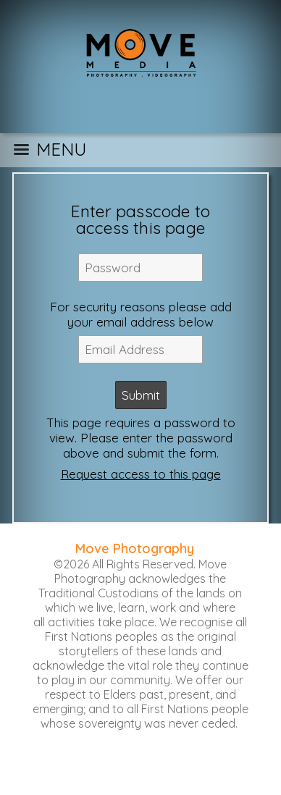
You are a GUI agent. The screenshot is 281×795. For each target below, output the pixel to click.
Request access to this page (141, 473)
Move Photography (134, 548)
